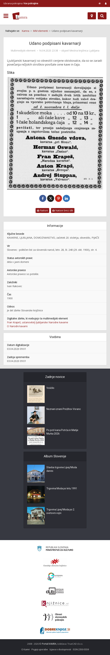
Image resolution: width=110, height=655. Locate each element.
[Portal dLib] (55, 590)
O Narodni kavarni (17, 326)
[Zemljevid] (92, 15)
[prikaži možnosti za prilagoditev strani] (100, 3)
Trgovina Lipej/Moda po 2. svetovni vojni (60, 511)
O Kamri (25, 649)
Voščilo (50, 388)
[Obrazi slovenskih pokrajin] (55, 617)
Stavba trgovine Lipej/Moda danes (61, 469)
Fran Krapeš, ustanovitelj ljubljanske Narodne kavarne (37, 322)
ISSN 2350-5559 (81, 649)
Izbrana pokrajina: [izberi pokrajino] (21, 3)
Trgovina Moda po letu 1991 (61, 488)
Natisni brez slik (62, 210)
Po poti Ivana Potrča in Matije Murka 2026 (62, 432)
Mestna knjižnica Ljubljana (84, 50)
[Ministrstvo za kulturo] (55, 549)
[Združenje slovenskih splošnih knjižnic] (55, 604)
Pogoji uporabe (40, 649)
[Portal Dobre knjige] (55, 630)
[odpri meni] (6, 16)
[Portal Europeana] (55, 576)
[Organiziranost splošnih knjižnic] (55, 562)
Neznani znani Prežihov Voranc (63, 409)
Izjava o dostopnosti (60, 649)
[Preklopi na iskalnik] (102, 15)
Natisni (42, 210)
